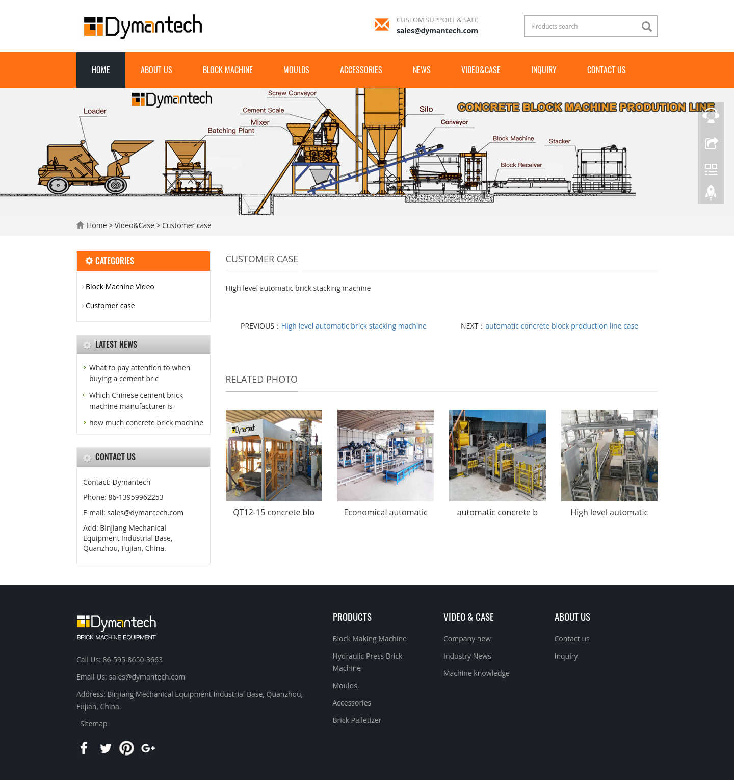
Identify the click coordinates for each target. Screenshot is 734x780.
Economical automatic (385, 512)
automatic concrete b (497, 512)
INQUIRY (544, 70)
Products (352, 616)
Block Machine (228, 70)
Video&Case (481, 70)
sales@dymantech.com (437, 30)
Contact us (572, 638)
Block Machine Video (120, 286)
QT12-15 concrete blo (273, 512)
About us (156, 70)
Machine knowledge (476, 673)
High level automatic (609, 512)
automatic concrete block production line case (561, 326)
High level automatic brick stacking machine (354, 326)
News (422, 70)
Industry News (467, 656)
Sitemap (93, 723)
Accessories (361, 70)
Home (101, 70)
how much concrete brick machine (146, 422)
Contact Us (606, 70)
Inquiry (566, 656)
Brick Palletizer (357, 720)
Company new (467, 638)
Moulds (296, 70)
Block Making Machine (370, 638)
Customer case (186, 225)
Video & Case (468, 616)
